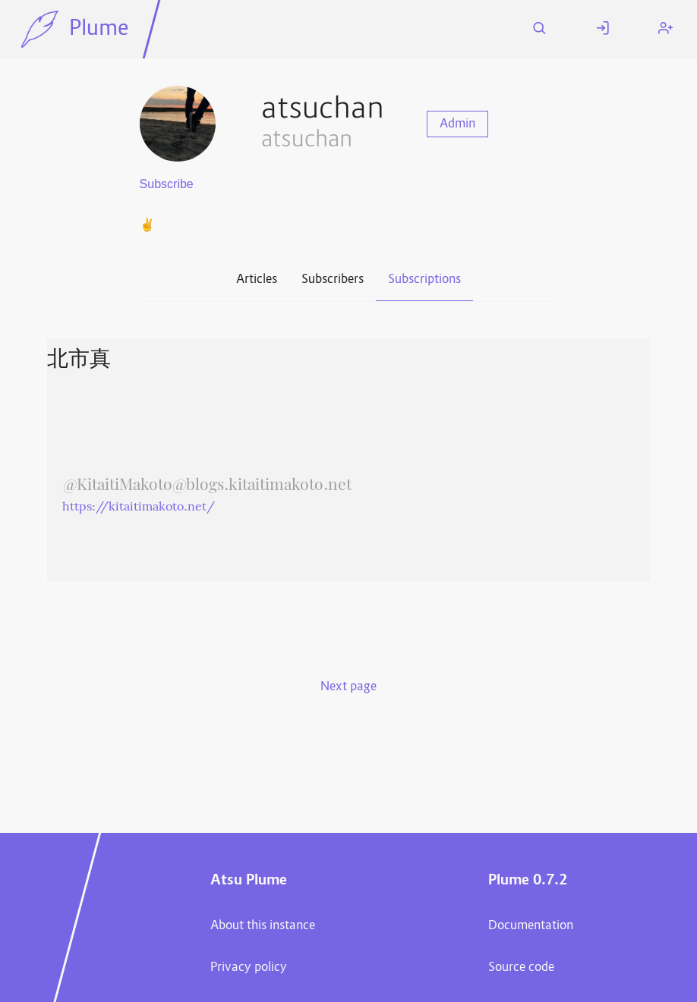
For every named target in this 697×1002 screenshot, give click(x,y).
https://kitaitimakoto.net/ (138, 507)
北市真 (79, 360)
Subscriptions (424, 280)
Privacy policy (248, 968)
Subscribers (332, 280)
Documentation (530, 926)
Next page (348, 687)
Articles (256, 280)
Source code (521, 968)
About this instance (262, 926)
